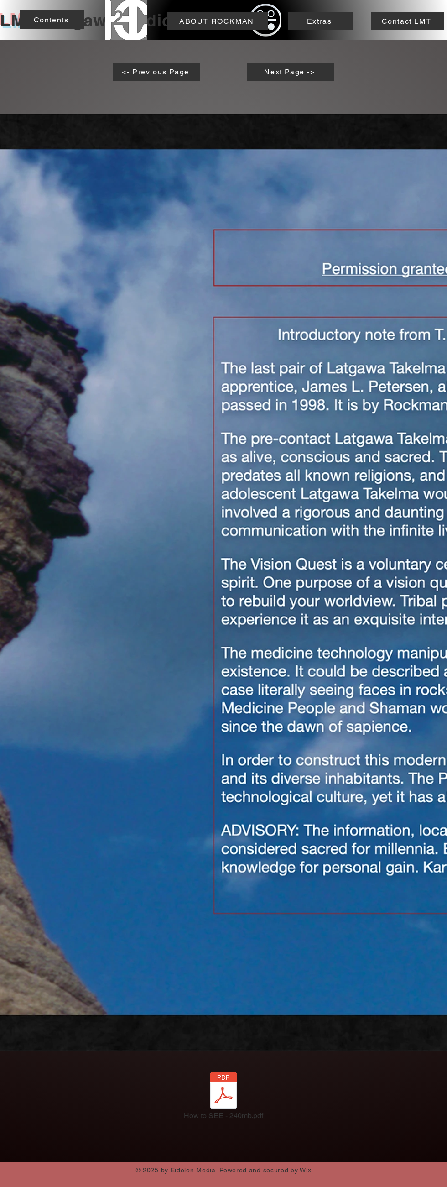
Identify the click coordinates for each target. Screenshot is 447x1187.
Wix (305, 1170)
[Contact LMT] (407, 21)
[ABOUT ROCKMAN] (217, 21)
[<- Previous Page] (156, 72)
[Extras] (320, 21)
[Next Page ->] (290, 72)
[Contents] (52, 19)
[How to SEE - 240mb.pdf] (223, 1098)
